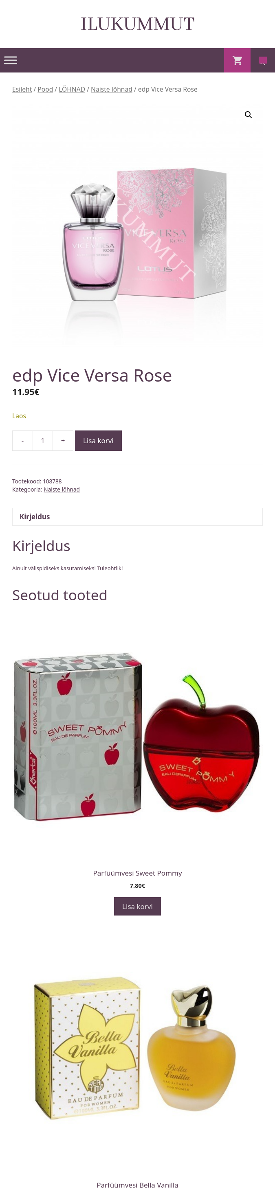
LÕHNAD (72, 89)
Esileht (22, 89)
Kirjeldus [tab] (35, 516)
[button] (248, 115)
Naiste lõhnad (111, 89)
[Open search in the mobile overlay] (263, 60)
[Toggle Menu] (10, 60)
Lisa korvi (98, 440)
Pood (45, 89)
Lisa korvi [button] (137, 906)
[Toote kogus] (43, 440)
